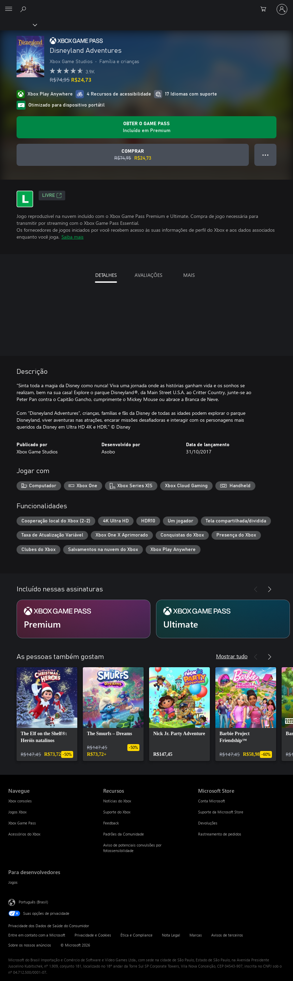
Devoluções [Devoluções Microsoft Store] (207, 823)
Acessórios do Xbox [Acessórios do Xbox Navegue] (24, 834)
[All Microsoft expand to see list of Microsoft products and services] (8, 9)
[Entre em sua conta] (282, 9)
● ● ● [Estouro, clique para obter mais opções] (265, 155)
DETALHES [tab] (106, 275)
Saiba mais (72, 236)
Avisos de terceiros (227, 935)
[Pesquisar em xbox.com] (24, 8)
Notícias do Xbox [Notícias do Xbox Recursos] (117, 801)
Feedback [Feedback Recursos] (111, 823)
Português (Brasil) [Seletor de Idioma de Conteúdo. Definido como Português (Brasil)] (33, 902)
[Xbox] (18, 24)
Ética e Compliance (136, 935)
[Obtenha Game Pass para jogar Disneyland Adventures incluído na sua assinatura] (146, 127)
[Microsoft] (146, 5)
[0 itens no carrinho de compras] (265, 9)
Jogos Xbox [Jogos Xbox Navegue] (17, 812)
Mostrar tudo (231, 656)
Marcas (195, 935)
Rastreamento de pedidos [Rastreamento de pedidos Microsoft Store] (219, 834)
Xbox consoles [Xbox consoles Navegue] (20, 801)
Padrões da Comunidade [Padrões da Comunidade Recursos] (123, 834)
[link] (47, 714)
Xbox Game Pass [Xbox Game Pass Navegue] (22, 823)
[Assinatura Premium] (83, 619)
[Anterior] (256, 589)
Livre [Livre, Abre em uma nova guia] (52, 195)
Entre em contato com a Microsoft (36, 935)
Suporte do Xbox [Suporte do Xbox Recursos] (116, 812)
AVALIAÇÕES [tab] (148, 275)
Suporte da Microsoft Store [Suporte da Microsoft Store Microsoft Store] (220, 812)
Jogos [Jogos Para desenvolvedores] (13, 882)
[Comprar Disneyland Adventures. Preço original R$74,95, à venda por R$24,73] (133, 155)
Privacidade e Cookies (93, 935)
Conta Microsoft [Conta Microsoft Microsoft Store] (211, 801)
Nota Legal (171, 935)
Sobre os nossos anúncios (29, 945)
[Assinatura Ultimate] (223, 619)
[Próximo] (269, 589)
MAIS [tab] (189, 275)
